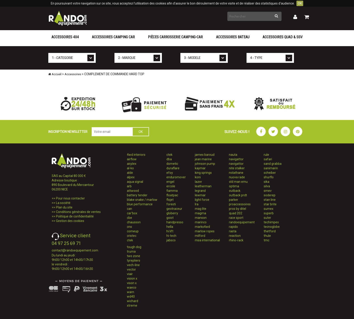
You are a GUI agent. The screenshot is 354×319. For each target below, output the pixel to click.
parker (233, 199)
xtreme (132, 305)
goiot (170, 217)
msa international (207, 240)
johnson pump (205, 163)
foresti (171, 204)
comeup (133, 231)
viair (130, 274)
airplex (131, 163)
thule (267, 236)
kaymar (200, 168)
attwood (133, 190)
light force (202, 199)
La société (63, 203)
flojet (170, 199)
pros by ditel (237, 208)
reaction (235, 236)
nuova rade (237, 177)
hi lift (169, 231)
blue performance (140, 204)
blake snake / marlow (142, 199)
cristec (131, 236)
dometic (172, 163)
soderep (269, 195)
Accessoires (73, 74)
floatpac (172, 195)
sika (266, 181)
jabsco (171, 240)
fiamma (172, 190)
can (129, 208)
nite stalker (237, 168)
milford (200, 236)
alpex (131, 177)
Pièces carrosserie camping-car (175, 37)
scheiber (270, 172)
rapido (233, 227)
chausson (134, 222)
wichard (132, 301)
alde (130, 172)
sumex (268, 208)
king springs (203, 172)
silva (267, 186)
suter (267, 217)
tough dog (134, 247)
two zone (133, 256)
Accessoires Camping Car (113, 37)
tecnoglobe (272, 227)
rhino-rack (236, 240)
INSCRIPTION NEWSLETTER (67, 131)
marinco (201, 222)
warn (130, 292)
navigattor (236, 159)
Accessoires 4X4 (65, 37)
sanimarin (271, 168)
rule (266, 154)
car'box (132, 213)
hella (169, 227)
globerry (172, 213)
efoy (169, 172)
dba (169, 159)
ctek (130, 240)
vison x (132, 283)
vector (131, 269)
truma (131, 251)
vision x (132, 278)
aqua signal (135, 181)
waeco (131, 287)
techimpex (271, 222)
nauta (233, 154)
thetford (270, 231)
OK (300, 3)
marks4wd (202, 227)
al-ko (130, 168)
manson (201, 217)
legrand (200, 190)
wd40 (131, 296)
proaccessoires (240, 204)
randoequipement (242, 222)
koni (198, 177)
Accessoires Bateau (232, 37)
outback (234, 190)
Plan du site (64, 207)
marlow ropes (204, 231)
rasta (232, 231)
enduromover (176, 177)
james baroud (204, 154)
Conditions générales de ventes (78, 212)
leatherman (203, 186)
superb (269, 213)
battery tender (137, 195)
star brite (270, 204)
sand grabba (273, 163)
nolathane (236, 172)
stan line (270, 199)
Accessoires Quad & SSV (283, 37)
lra (196, 204)
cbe (129, 217)
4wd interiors (136, 154)
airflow (132, 159)
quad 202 (235, 213)
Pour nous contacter (70, 198)
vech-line (133, 265)
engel (170, 181)
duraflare (172, 168)
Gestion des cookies (70, 221)
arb (129, 186)
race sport (236, 217)
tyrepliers (133, 260)
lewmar (200, 195)
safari (268, 159)
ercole (170, 186)
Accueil (54, 74)
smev (268, 190)
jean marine (203, 159)
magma (200, 213)
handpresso (174, 222)
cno (129, 227)
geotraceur (174, 208)
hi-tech (171, 236)
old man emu (238, 181)
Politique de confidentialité (75, 216)
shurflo (269, 177)
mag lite (200, 208)
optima (234, 186)
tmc (266, 240)
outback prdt (238, 195)
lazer (198, 181)
